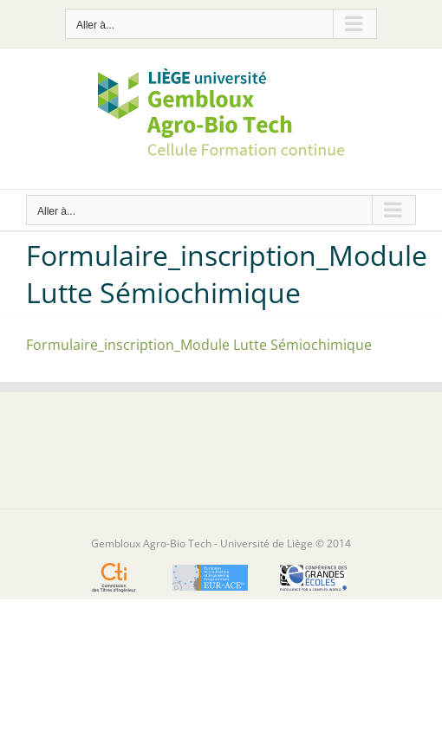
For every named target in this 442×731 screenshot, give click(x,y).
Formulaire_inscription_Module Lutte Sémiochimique (199, 344)
